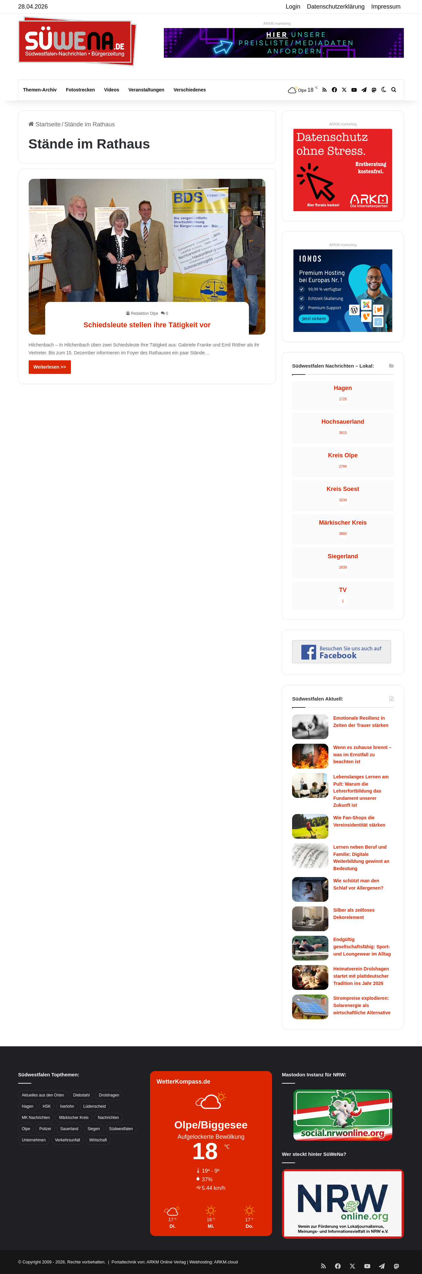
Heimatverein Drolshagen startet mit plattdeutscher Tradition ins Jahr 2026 (361, 976)
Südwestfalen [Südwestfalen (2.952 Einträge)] (121, 1129)
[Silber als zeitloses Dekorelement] (310, 918)
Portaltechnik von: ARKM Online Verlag (148, 1261)
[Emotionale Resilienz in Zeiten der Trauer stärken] (310, 726)
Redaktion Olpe (144, 313)
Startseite (44, 124)
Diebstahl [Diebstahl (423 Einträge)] (81, 1095)
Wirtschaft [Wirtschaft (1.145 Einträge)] (98, 1140)
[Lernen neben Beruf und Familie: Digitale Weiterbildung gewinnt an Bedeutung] (310, 855)
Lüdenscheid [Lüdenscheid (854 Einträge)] (94, 1106)
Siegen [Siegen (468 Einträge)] (93, 1129)
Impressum (386, 6)
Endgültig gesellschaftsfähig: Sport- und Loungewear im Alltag (362, 946)
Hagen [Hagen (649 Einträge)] (27, 1106)
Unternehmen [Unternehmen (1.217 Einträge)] (34, 1140)
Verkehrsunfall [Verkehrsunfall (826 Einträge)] (67, 1140)
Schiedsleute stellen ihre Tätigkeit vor (147, 323)
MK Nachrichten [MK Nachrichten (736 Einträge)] (36, 1117)
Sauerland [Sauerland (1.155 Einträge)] (69, 1129)
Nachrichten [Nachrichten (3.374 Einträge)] (108, 1117)
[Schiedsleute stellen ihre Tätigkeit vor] (147, 257)
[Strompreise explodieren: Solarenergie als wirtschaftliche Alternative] (310, 1007)
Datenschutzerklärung (336, 6)
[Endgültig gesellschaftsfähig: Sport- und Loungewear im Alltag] (310, 948)
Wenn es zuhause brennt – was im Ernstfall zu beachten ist (362, 754)
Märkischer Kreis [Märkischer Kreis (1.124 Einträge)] (73, 1117)
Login (293, 6)
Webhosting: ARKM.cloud (213, 1261)
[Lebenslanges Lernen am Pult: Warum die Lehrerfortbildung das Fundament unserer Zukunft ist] (310, 785)
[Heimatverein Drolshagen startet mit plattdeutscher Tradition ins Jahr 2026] (310, 977)
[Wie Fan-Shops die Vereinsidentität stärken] (310, 826)
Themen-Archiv (40, 89)
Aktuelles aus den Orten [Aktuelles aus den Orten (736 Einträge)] (43, 1095)
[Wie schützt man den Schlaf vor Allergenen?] (310, 889)
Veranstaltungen (147, 89)
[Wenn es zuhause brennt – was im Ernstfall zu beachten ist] (310, 756)
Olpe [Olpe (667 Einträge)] (26, 1129)
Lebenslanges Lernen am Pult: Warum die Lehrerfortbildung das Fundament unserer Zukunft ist (361, 791)
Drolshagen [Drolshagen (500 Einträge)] (109, 1095)
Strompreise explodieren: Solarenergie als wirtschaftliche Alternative (362, 1005)
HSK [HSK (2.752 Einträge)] (47, 1106)
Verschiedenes (189, 89)
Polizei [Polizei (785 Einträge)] (45, 1129)
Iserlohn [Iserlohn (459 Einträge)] (67, 1106)
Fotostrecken (80, 89)
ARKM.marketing (276, 23)
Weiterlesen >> (50, 367)
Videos (111, 89)
